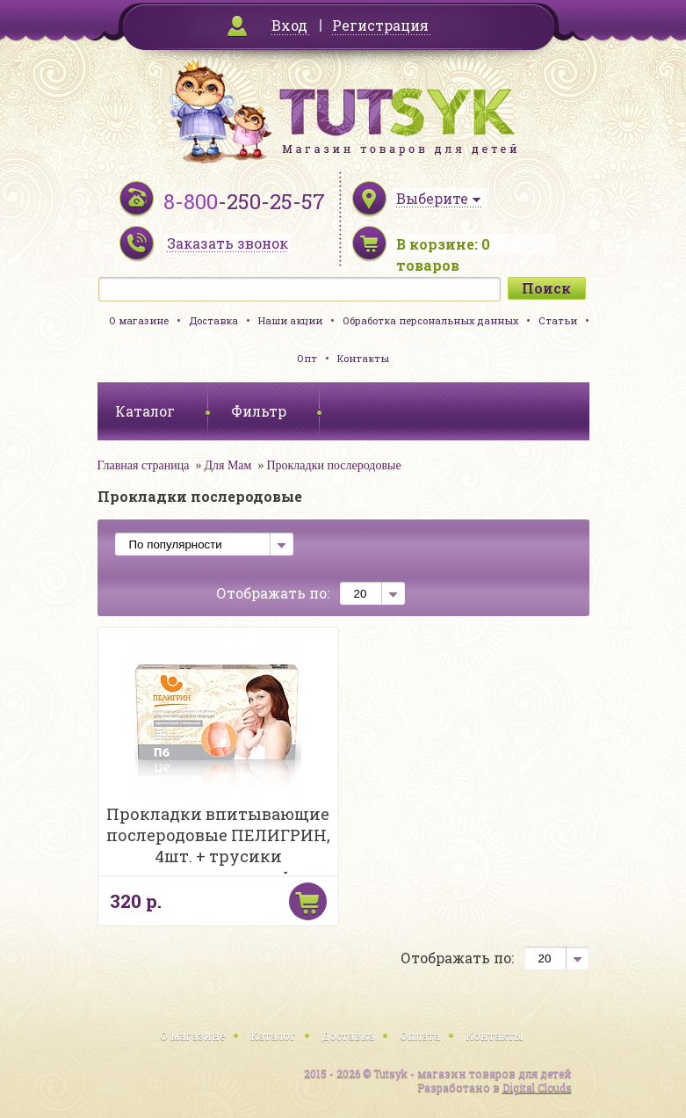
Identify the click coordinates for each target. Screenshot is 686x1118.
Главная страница (143, 465)
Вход (289, 25)
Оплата (420, 1035)
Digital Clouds (537, 1087)
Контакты (363, 358)
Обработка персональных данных (430, 320)
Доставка (213, 320)
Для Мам (227, 465)
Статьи (557, 320)
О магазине (139, 320)
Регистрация (380, 25)
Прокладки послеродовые (333, 465)
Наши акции (290, 320)
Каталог (273, 1035)
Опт (307, 358)
